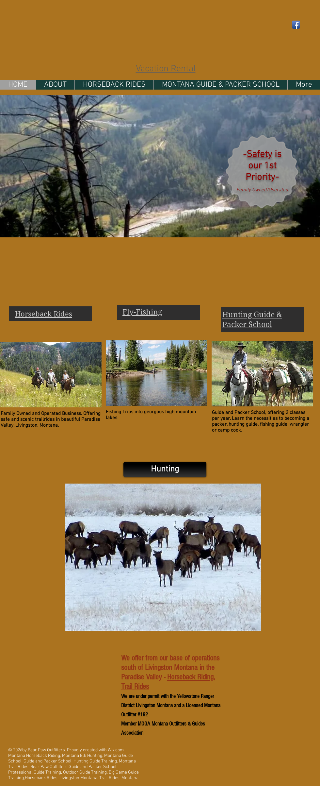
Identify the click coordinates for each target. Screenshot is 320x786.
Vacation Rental (166, 69)
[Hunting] (164, 469)
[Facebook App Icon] (296, 25)
